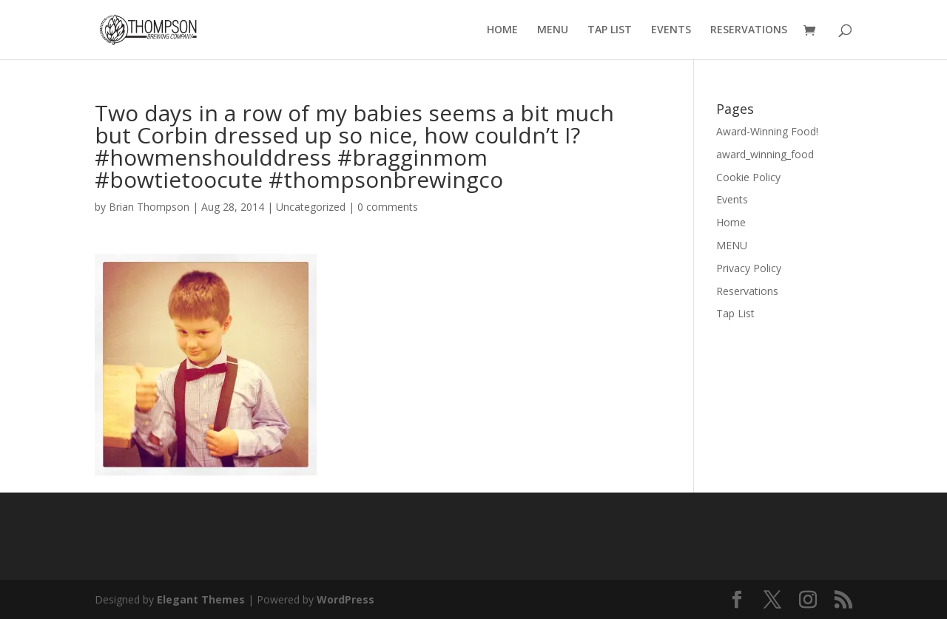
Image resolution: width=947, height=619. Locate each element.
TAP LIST (609, 30)
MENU (552, 30)
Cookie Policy (748, 177)
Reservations (747, 291)
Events (732, 199)
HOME (502, 30)
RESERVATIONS (748, 30)
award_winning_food (765, 154)
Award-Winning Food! (767, 131)
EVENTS (671, 30)
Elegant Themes (201, 599)
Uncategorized (311, 207)
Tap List (735, 313)
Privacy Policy (748, 268)
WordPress (345, 599)
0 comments (387, 207)
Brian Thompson (149, 207)
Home (731, 222)
